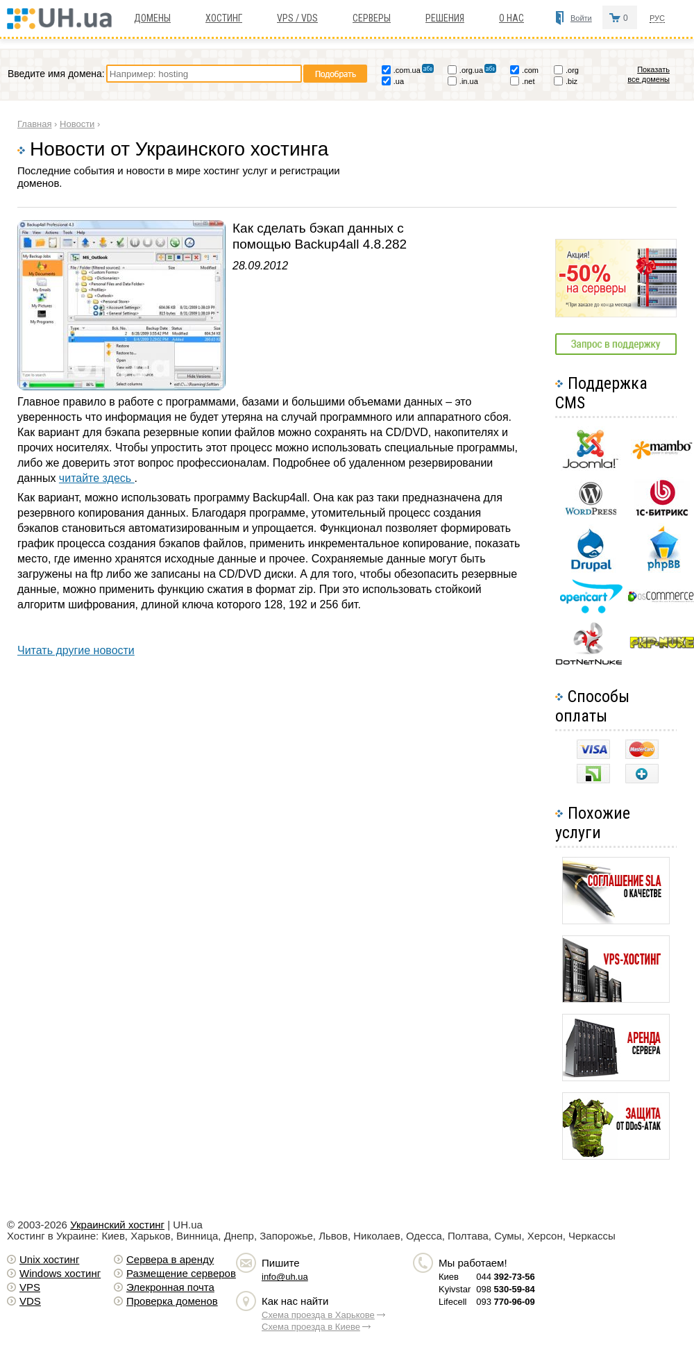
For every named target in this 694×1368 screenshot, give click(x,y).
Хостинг (223, 18)
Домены (152, 18)
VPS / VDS (297, 18)
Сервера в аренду (170, 1259)
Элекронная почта (170, 1287)
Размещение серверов (181, 1273)
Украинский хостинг (117, 1225)
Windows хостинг (60, 1273)
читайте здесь (97, 478)
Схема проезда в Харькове (318, 1315)
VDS (30, 1301)
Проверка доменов (172, 1301)
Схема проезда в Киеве (311, 1326)
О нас (511, 18)
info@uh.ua (285, 1276)
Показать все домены (648, 74)
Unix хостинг (49, 1259)
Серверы (372, 18)
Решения (444, 18)
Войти (581, 18)
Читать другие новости (76, 650)
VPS (29, 1287)
